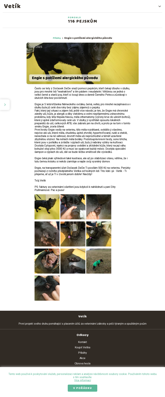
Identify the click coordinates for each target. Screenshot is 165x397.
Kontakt (82, 342)
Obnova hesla (82, 363)
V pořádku (82, 388)
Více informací (82, 380)
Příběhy (57, 38)
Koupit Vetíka (82, 347)
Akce (82, 358)
